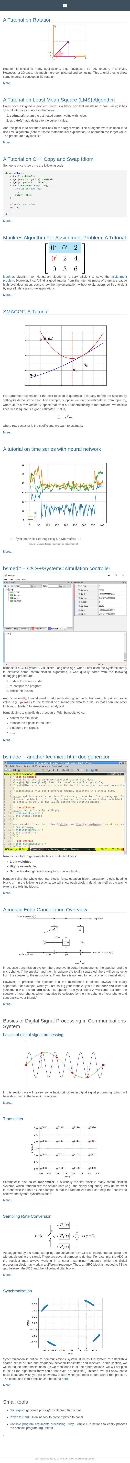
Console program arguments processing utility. (42, 1424)
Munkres (9, 276)
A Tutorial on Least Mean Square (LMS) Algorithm (59, 100)
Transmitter (13, 1119)
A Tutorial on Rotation (27, 20)
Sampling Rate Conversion (27, 1216)
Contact (91, 1458)
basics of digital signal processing (33, 1034)
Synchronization (17, 1291)
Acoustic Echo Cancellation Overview (45, 909)
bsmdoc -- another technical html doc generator (56, 756)
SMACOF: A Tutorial (25, 311)
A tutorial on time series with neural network (52, 449)
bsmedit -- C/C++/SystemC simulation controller (56, 568)
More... (8, 83)
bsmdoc (82, 1458)
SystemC (33, 668)
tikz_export (17, 1410)
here (34, 132)
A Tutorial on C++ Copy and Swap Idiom (48, 159)
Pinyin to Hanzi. (20, 1417)
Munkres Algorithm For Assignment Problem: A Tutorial (64, 237)
